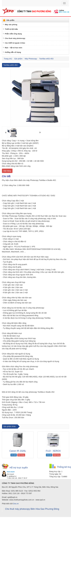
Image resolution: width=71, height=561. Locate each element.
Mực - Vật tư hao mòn (13, 48)
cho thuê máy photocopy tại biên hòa (14, 422)
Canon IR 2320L (17, 451)
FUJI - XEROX (53, 451)
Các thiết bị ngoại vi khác (15, 43)
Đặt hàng (7, 171)
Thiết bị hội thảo (11, 29)
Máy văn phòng (11, 25)
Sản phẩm (18, 59)
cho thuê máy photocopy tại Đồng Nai (40, 422)
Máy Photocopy (31, 59)
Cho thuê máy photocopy (15, 38)
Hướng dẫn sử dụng (13, 52)
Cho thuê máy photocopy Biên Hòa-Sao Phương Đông (32, 509)
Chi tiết (13, 455)
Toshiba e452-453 (46, 59)
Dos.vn (16, 504)
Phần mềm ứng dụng (13, 34)
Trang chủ (8, 59)
